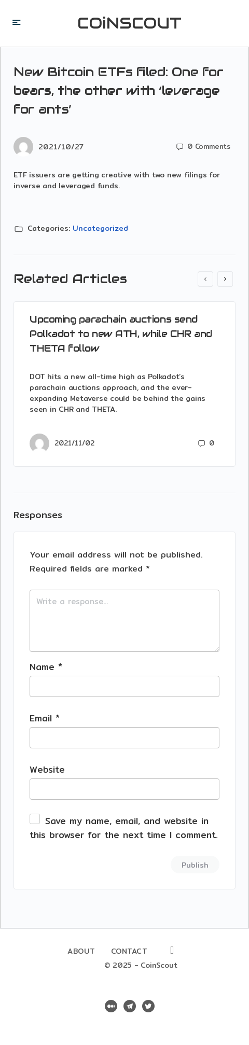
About (81, 951)
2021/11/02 (74, 443)
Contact (129, 951)
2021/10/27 (61, 146)
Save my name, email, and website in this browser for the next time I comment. (124, 828)
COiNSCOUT (129, 23)
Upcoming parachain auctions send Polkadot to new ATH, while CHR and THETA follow (121, 333)
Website (47, 769)
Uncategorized (100, 228)
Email (45, 718)
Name (46, 667)
